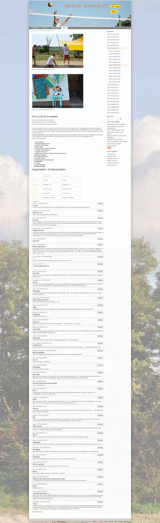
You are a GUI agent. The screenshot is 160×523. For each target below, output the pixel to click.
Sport (64, 28)
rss (112, 148)
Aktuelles (45, 28)
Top (76, 519)
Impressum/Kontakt (82, 519)
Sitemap (88, 519)
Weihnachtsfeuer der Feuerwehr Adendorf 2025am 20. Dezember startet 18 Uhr (115, 128)
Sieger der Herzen (112, 165)
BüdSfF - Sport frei (112, 160)
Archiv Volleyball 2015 (39, 30)
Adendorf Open (111, 154)
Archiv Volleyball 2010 (48, 30)
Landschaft (55, 28)
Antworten (100, 203)
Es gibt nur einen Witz (113, 163)
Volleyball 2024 (111, 156)
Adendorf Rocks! (111, 146)
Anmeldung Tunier (112, 158)
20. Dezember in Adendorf (114, 143)
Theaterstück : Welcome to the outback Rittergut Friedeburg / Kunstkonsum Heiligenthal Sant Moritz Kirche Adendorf (117, 135)
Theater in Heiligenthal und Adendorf (117, 141)
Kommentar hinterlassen (37, 511)
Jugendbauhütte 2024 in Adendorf (116, 124)
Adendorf (35, 28)
